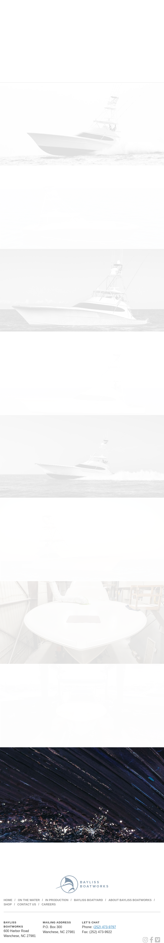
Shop (8, 904)
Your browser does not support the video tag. (82, 41)
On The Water (29, 900)
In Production (56, 900)
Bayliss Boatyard (88, 900)
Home (8, 900)
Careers (49, 904)
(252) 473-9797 (104, 927)
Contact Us (26, 904)
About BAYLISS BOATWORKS (130, 900)
